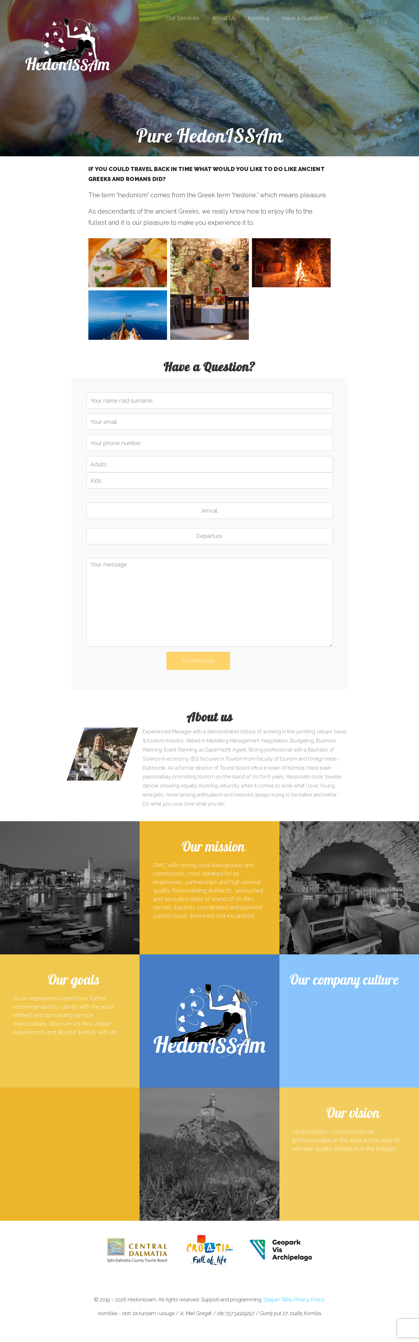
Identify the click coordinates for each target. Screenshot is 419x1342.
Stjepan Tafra (278, 1300)
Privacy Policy (309, 1300)
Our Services (182, 18)
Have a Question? (304, 18)
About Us (224, 18)
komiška (258, 18)
